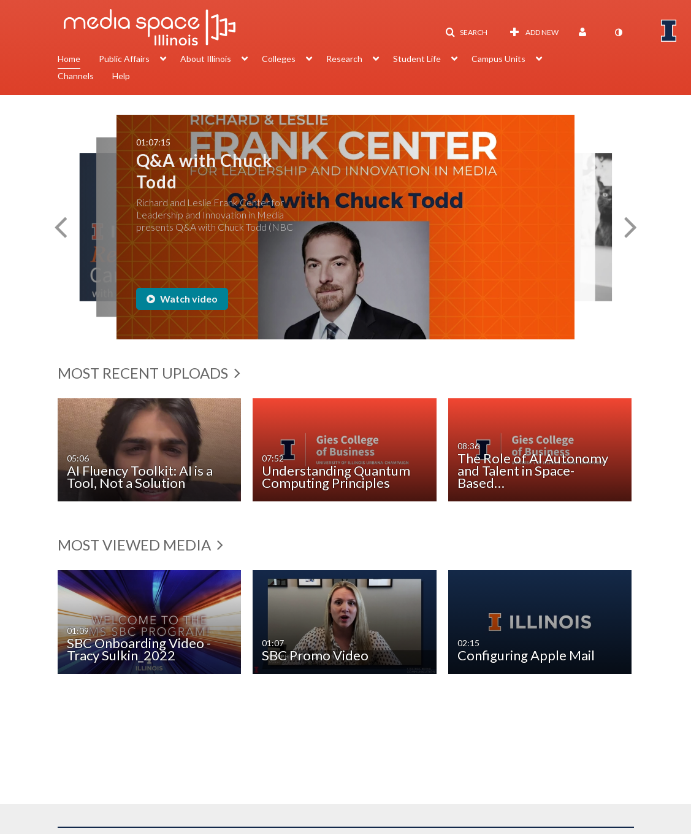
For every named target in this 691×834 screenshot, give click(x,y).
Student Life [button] (417, 58)
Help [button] (121, 76)
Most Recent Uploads (149, 373)
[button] (466, 32)
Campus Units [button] (498, 58)
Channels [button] (76, 76)
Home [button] (69, 58)
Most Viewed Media (140, 545)
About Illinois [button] (205, 58)
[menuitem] (78, 60)
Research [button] (344, 58)
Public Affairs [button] (124, 58)
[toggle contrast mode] (618, 32)
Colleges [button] (279, 58)
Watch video (182, 298)
